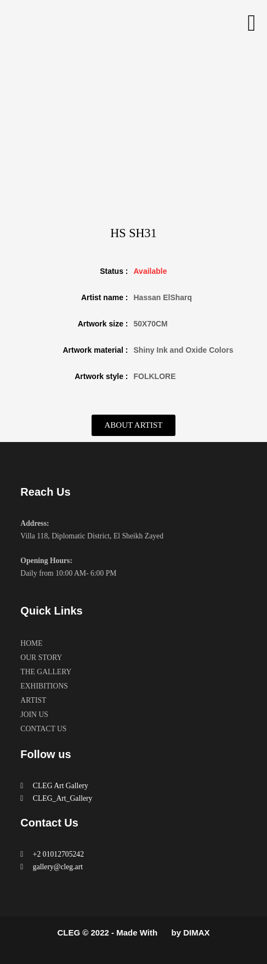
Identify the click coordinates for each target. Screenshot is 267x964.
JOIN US (34, 714)
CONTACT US (43, 729)
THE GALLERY (45, 672)
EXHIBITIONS (44, 686)
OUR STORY (41, 657)
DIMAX (196, 932)
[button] (252, 22)
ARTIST (33, 700)
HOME (31, 643)
